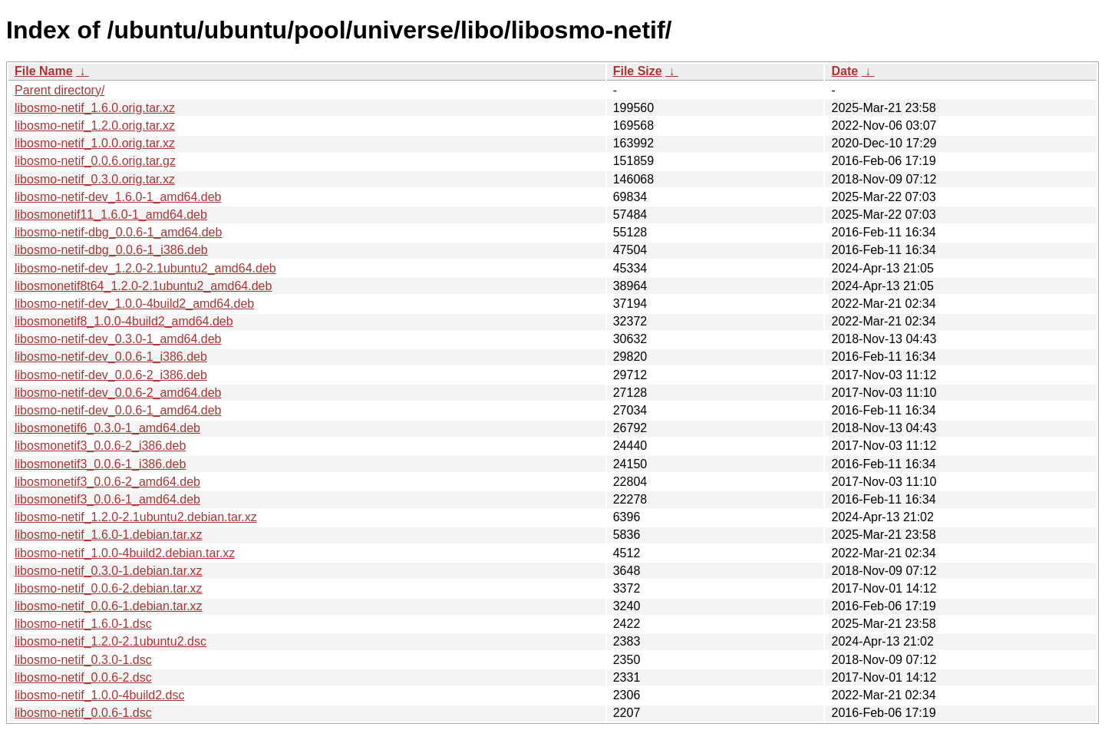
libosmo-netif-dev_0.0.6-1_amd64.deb (118, 410)
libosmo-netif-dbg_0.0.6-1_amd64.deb (118, 232)
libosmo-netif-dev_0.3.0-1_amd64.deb (118, 338)
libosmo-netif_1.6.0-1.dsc (83, 623)
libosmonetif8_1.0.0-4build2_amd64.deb (124, 321)
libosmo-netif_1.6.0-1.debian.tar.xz (109, 534)
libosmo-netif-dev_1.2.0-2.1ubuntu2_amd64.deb (145, 268)
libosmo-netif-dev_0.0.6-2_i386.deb (111, 375)
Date (844, 71)
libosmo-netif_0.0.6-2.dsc (83, 677)
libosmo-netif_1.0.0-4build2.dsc (99, 695)
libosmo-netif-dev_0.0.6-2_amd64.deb (118, 392)
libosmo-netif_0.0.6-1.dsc (83, 712)
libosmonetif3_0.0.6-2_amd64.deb (107, 481)
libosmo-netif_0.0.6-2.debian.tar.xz (109, 588)
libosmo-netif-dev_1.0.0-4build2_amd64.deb (134, 303)
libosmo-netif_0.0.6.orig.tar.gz (95, 160)
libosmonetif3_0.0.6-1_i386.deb (100, 464)
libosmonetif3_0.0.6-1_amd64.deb (107, 499)
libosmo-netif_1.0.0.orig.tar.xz (95, 143)
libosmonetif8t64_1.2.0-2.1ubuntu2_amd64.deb (143, 285)
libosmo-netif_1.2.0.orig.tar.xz (95, 125)
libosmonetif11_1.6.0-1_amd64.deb (111, 214)
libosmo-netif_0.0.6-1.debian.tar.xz (109, 606)
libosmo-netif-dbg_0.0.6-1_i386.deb (111, 249)
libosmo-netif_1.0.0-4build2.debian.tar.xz (125, 553)
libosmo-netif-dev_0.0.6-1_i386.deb (111, 356)
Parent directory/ (59, 90)
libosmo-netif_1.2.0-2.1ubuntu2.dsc (110, 641)
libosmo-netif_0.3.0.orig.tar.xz (95, 179)
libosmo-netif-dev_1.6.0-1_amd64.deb (118, 196)
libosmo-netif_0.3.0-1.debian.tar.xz (109, 570)
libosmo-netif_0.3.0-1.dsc (83, 659)
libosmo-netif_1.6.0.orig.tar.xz (95, 107)
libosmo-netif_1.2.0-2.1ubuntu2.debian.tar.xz (136, 517)
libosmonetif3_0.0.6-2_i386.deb (100, 445)
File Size (637, 71)
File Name (44, 71)
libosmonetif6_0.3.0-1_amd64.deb (107, 427)
